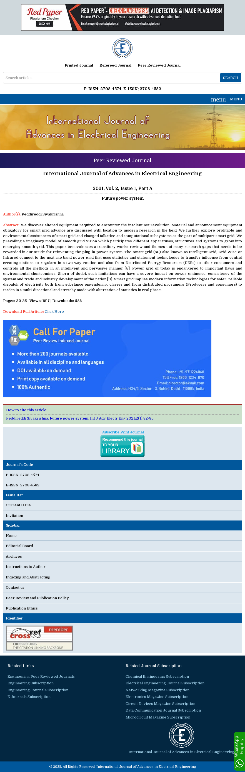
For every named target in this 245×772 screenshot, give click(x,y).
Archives (14, 556)
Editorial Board (19, 546)
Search (230, 78)
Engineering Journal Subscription (38, 690)
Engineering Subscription (31, 683)
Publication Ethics (22, 608)
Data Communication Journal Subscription (163, 710)
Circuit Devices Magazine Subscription (160, 704)
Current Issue (18, 505)
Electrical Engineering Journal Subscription (165, 683)
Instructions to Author (26, 567)
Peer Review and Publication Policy (37, 598)
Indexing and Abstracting (28, 577)
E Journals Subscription (29, 697)
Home (11, 536)
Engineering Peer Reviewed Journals (41, 676)
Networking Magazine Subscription (157, 690)
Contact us (15, 587)
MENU (226, 99)
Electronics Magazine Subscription (157, 697)
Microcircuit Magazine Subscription (158, 717)
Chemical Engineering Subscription (157, 676)
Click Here (54, 311)
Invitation (14, 516)
